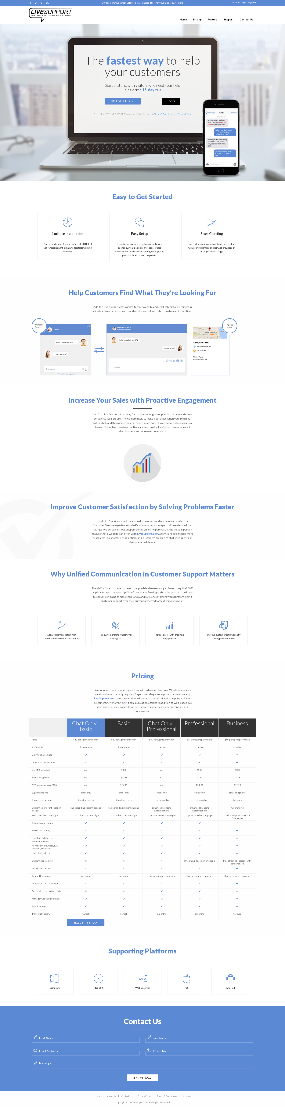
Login (171, 101)
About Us (111, 1096)
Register (252, 2)
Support (228, 19)
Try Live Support (122, 101)
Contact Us (246, 19)
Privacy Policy (184, 114)
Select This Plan (86, 922)
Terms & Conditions (164, 114)
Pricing (197, 19)
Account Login (239, 2)
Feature (212, 19)
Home (183, 19)
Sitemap (186, 1096)
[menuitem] (183, 19)
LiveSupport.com (147, 533)
